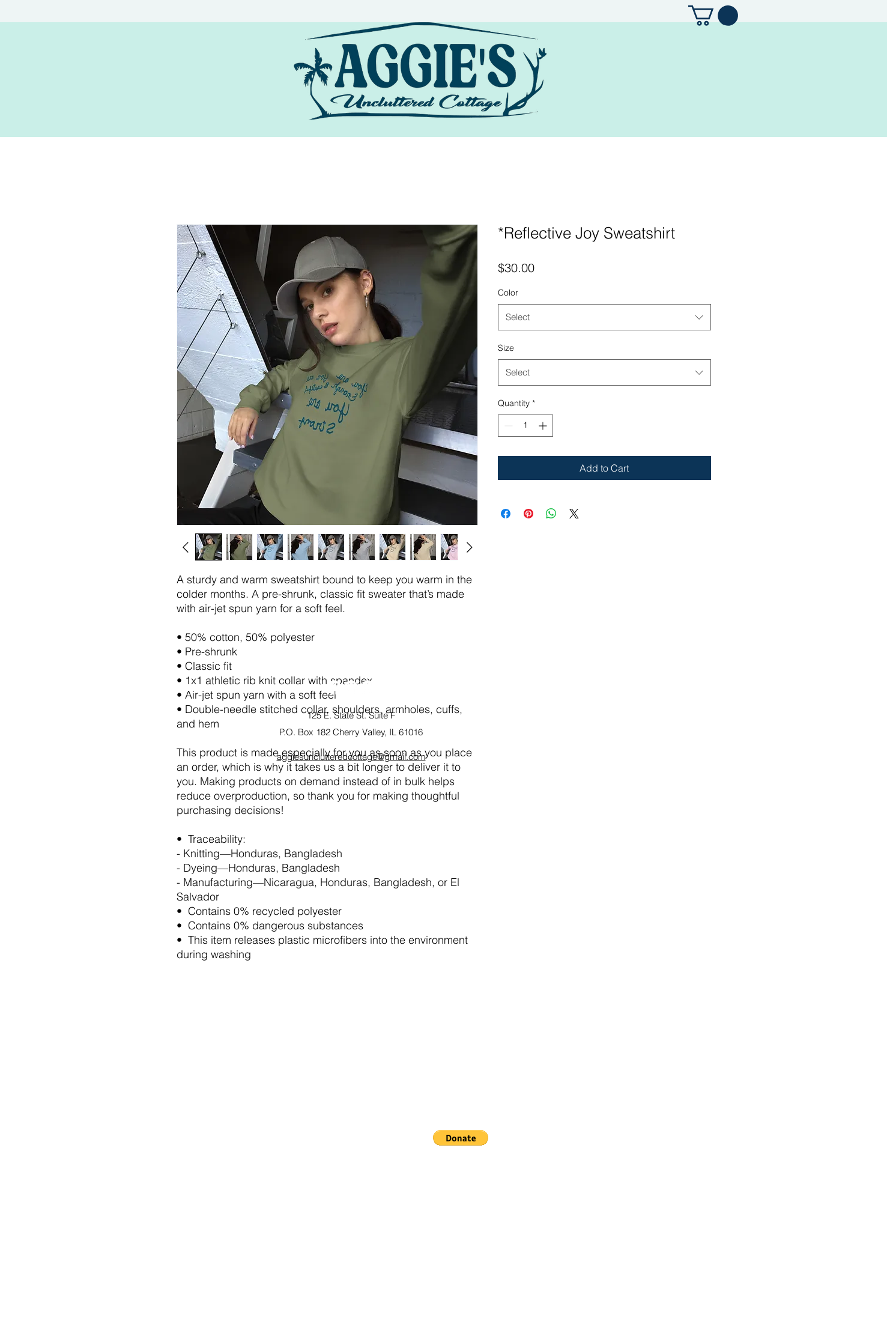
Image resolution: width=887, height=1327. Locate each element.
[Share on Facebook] (505, 513)
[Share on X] (574, 513)
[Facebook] (334, 687)
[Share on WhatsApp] (551, 513)
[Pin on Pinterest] (528, 513)
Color (508, 292)
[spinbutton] (525, 425)
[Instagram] (351, 687)
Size (506, 347)
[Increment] (543, 425)
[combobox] (604, 317)
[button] (713, 15)
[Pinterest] (368, 687)
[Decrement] (507, 425)
